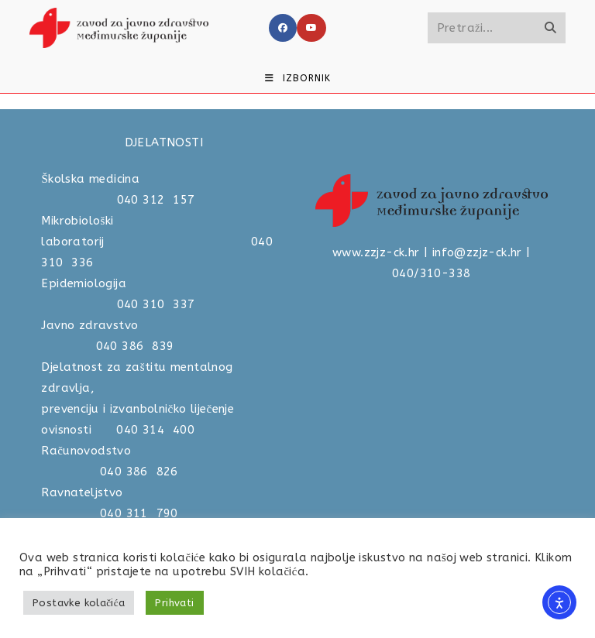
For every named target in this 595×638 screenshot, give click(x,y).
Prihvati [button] (174, 603)
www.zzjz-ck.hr (376, 252)
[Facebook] (283, 28)
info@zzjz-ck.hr (477, 252)
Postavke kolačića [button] (79, 603)
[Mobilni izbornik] (298, 78)
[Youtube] (311, 28)
